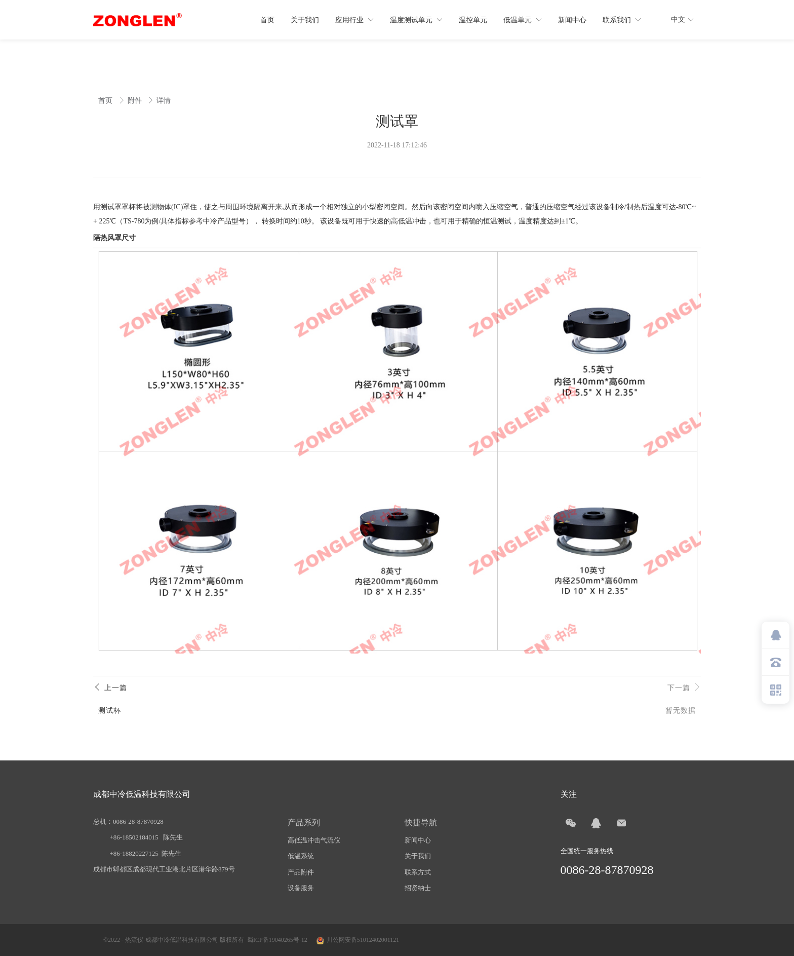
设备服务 (301, 888)
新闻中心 (418, 840)
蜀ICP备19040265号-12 (277, 939)
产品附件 (301, 872)
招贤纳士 (418, 888)
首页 (106, 100)
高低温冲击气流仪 (314, 840)
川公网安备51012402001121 (363, 939)
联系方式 (418, 872)
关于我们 (418, 856)
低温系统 (301, 856)
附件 (136, 100)
